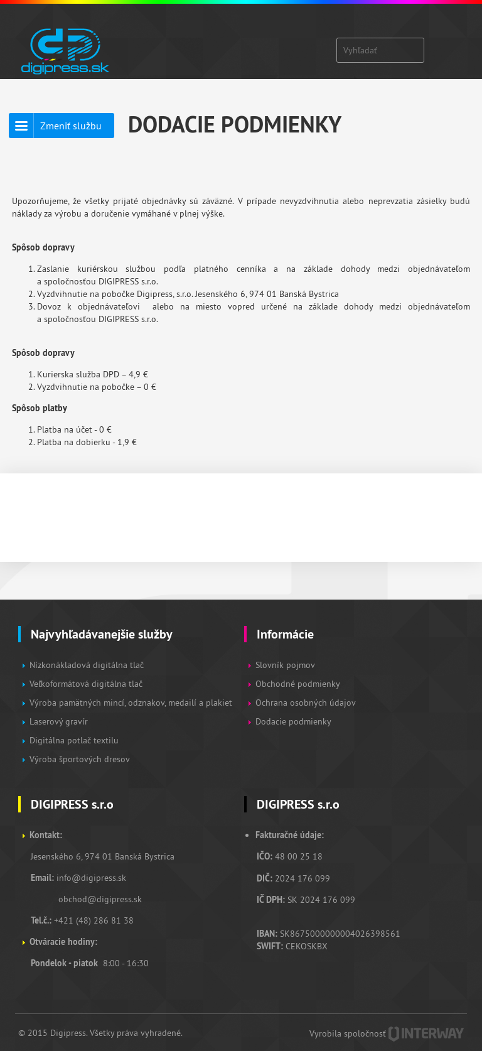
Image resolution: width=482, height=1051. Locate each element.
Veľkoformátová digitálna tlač (85, 683)
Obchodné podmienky (298, 683)
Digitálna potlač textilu (74, 740)
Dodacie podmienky (293, 721)
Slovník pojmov (285, 665)
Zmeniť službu (71, 125)
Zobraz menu (442, 44)
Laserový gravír (58, 721)
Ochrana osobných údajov (305, 702)
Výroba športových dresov (79, 759)
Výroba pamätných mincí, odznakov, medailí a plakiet (130, 702)
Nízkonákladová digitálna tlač (86, 665)
